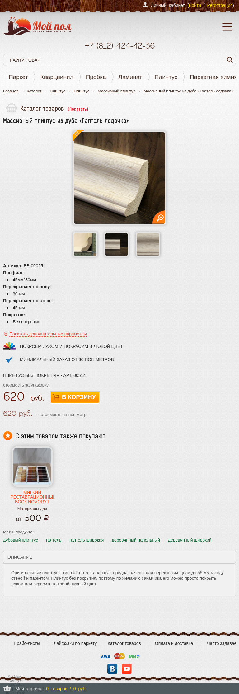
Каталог (34, 91)
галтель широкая (86, 539)
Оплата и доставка (174, 643)
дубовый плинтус (20, 539)
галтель (54, 539)
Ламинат (130, 77)
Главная (10, 91)
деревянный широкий (190, 539)
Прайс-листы (27, 643)
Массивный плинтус (116, 91)
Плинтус (165, 77)
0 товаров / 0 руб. (66, 688)
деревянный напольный (136, 539)
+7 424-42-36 (120, 45)
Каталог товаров (124, 643)
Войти (195, 5)
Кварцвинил (56, 77)
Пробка (96, 77)
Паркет (18, 77)
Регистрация (219, 5)
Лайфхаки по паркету (75, 643)
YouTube (127, 669)
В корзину (75, 397)
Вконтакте (112, 669)
